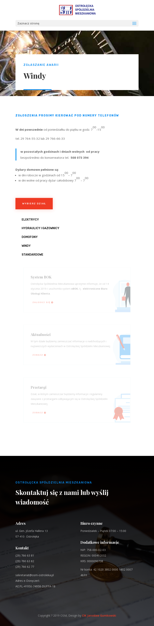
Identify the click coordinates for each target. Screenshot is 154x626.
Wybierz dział (34, 203)
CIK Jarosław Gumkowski (99, 615)
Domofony (30, 237)
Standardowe (32, 254)
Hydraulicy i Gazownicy (40, 228)
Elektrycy (30, 219)
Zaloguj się (43, 301)
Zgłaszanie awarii (41, 65)
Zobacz (40, 354)
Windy (26, 246)
